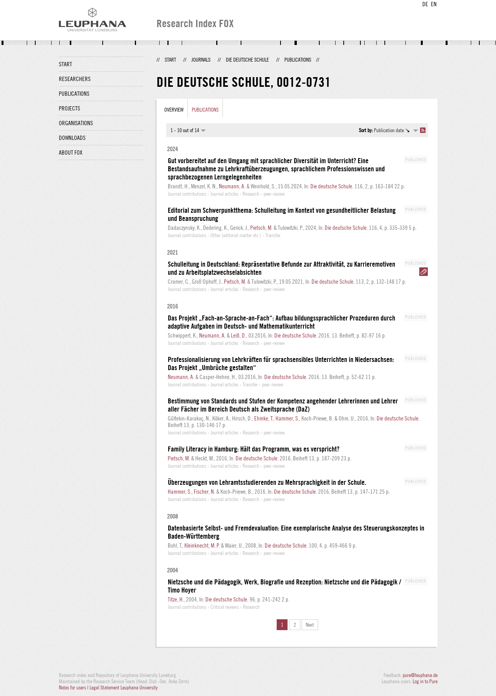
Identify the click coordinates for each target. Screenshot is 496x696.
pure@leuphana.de (420, 675)
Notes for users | (74, 687)
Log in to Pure (425, 681)
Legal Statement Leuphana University (124, 687)
